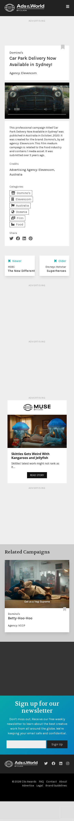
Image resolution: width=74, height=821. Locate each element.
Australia (20, 205)
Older (60, 261)
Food (17, 224)
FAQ (41, 781)
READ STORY (37, 475)
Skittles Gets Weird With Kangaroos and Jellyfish (30, 456)
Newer (14, 261)
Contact (51, 781)
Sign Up (57, 744)
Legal (39, 785)
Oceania (19, 212)
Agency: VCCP (16, 625)
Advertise (28, 785)
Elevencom (29, 73)
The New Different (21, 271)
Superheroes (56, 271)
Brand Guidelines (56, 785)
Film (17, 218)
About (63, 781)
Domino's (16, 52)
